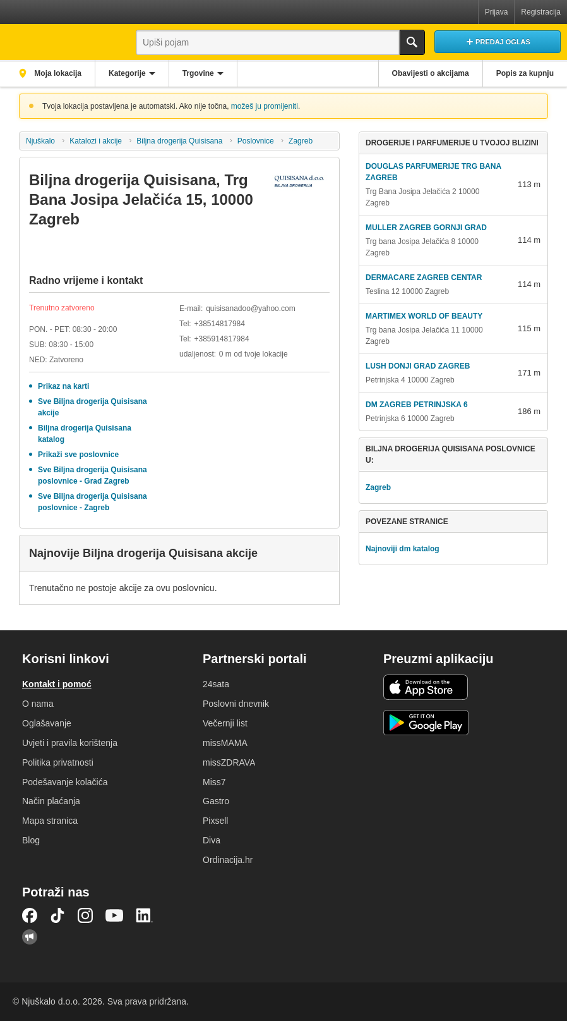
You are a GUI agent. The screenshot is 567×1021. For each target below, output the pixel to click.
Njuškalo (40, 141)
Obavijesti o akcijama (430, 73)
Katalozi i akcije (95, 141)
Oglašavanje (46, 723)
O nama (38, 704)
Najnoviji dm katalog (402, 548)
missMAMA (225, 743)
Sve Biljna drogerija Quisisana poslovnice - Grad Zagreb (92, 475)
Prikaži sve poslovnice (78, 454)
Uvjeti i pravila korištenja (69, 743)
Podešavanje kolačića (64, 782)
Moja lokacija (56, 73)
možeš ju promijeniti (264, 106)
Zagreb (301, 141)
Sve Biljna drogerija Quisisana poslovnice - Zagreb (92, 502)
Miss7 (214, 782)
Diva (211, 840)
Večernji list (225, 723)
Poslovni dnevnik (236, 704)
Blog (31, 840)
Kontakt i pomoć (57, 684)
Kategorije (127, 73)
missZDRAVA (229, 762)
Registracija (541, 12)
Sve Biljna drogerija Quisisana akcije (92, 407)
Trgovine (198, 73)
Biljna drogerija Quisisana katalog (84, 434)
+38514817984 (219, 323)
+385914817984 (221, 338)
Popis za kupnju (525, 73)
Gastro (216, 801)
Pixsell (215, 821)
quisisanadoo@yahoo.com (250, 308)
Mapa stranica (50, 821)
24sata (216, 684)
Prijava (496, 12)
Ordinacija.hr (228, 860)
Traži (412, 42)
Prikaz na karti (63, 386)
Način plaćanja (51, 801)
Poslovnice (255, 141)
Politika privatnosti (57, 762)
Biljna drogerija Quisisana (179, 141)
